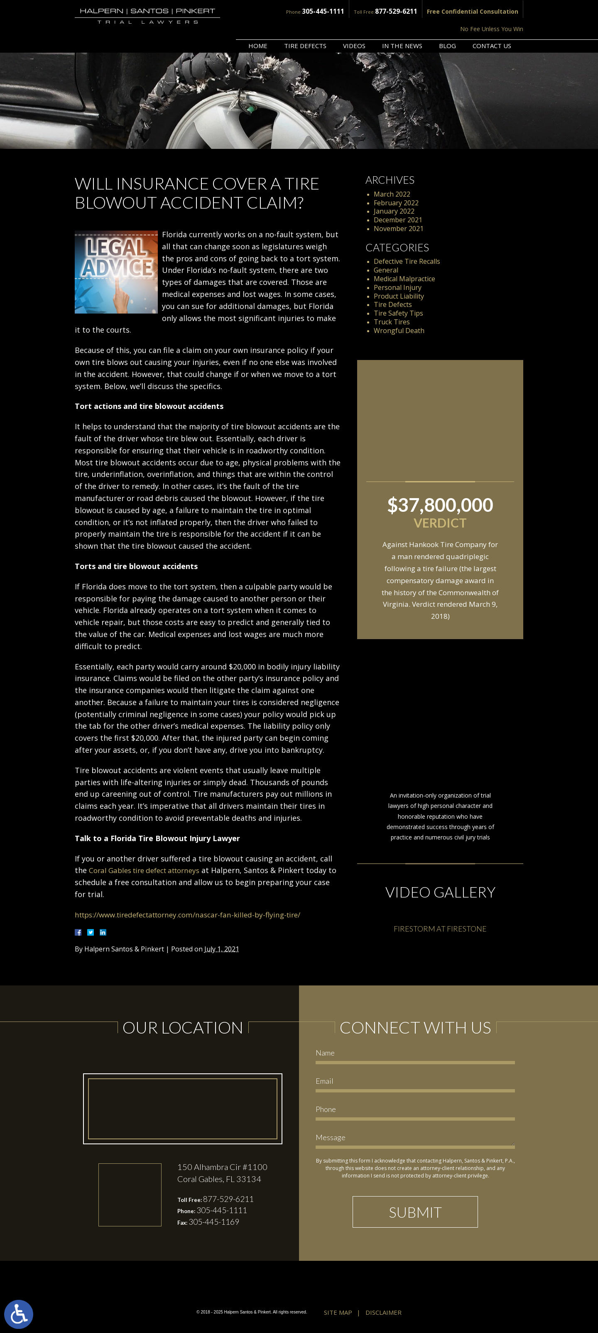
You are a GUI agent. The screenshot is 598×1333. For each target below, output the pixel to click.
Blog (447, 23)
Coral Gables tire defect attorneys (150, 870)
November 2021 (399, 228)
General (386, 270)
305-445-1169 (216, 1223)
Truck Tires (392, 321)
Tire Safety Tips (398, 313)
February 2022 (396, 202)
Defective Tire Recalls (407, 261)
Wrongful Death (399, 330)
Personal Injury (398, 287)
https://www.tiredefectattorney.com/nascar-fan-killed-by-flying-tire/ (197, 914)
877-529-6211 (330, 11)
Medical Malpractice (404, 278)
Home (257, 23)
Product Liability (399, 296)
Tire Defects (305, 23)
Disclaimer (383, 1313)
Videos (354, 23)
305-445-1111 (262, 11)
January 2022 (394, 211)
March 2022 (392, 194)
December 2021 (398, 219)
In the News (402, 23)
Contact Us (492, 23)
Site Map (338, 1313)
